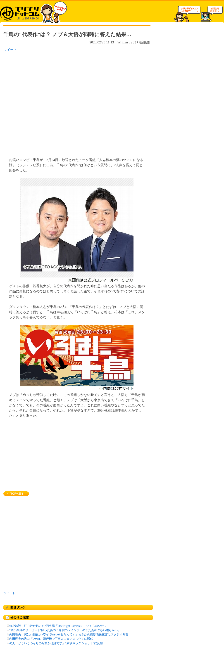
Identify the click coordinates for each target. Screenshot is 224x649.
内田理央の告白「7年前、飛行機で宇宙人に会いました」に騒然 (51, 638)
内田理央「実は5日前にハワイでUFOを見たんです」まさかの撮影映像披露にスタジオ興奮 (68, 634)
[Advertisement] (47, 103)
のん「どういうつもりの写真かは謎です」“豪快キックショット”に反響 (56, 643)
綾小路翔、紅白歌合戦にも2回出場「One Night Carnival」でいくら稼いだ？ (58, 626)
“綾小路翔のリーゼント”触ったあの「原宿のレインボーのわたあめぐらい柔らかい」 (65, 630)
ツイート (10, 50)
